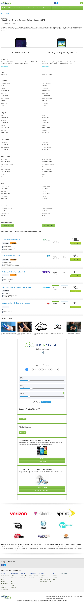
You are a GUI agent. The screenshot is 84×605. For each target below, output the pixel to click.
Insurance (55, 7)
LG (11, 580)
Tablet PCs (21, 576)
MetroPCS (3, 586)
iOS (50, 578)
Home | (48, 595)
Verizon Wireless (5, 575)
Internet (39, 7)
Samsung (12, 586)
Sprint (2, 578)
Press (63, 3)
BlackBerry (12, 576)
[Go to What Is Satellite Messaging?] (74, 327)
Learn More (22, 418)
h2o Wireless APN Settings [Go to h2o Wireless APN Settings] (56, 333)
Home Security (46, 7)
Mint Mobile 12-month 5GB (11, 239)
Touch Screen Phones (42, 578)
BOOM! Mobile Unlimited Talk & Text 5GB (16, 303)
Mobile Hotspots (22, 575)
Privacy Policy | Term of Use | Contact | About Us (61, 595)
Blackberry (51, 576)
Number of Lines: (42, 365)
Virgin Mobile (4, 582)
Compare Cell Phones (6, 13)
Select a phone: (42, 349)
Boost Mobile (4, 588)
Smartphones (40, 575)
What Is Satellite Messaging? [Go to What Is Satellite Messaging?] (73, 333)
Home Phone (28, 7)
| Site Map (76, 595)
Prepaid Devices (40, 576)
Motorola (12, 582)
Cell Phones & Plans (7, 7)
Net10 (2, 584)
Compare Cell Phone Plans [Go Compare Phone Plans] (42, 458)
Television (29, 576)
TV (34, 7)
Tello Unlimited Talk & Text (11, 255)
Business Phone (18, 7)
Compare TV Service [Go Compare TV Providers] (42, 487)
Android (51, 575)
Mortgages (62, 7)
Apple (11, 575)
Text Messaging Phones (42, 580)
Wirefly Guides (58, 573)
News (59, 3)
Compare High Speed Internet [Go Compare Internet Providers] (42, 490)
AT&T (2, 576)
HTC (11, 578)
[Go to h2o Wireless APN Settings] (57, 327)
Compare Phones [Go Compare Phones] (42, 461)
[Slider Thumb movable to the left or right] (29, 381)
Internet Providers (31, 575)
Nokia (11, 584)
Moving (69, 7)
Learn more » (4, 66)
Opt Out (81, 595)
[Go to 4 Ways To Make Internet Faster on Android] (8, 327)
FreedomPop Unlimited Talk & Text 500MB (16, 287)
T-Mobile (3, 580)
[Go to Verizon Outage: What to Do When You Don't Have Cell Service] (24, 327)
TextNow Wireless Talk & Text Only (13, 272)
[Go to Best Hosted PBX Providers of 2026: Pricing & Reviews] (41, 327)
